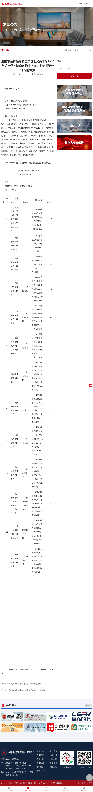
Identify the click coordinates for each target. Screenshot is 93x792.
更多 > (88, 705)
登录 (80, 4)
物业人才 (53, 755)
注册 (86, 4)
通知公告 (5, 50)
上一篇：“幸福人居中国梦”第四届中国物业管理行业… (22, 684)
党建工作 (40, 759)
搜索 (74, 76)
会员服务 (53, 763)
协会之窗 (40, 751)
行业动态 (40, 755)
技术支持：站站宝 (85, 783)
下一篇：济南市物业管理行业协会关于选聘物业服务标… (24, 690)
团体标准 (53, 759)
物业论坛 (53, 767)
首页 (69, 50)
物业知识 (40, 763)
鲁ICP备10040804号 (58, 783)
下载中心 (40, 771)
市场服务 (40, 767)
